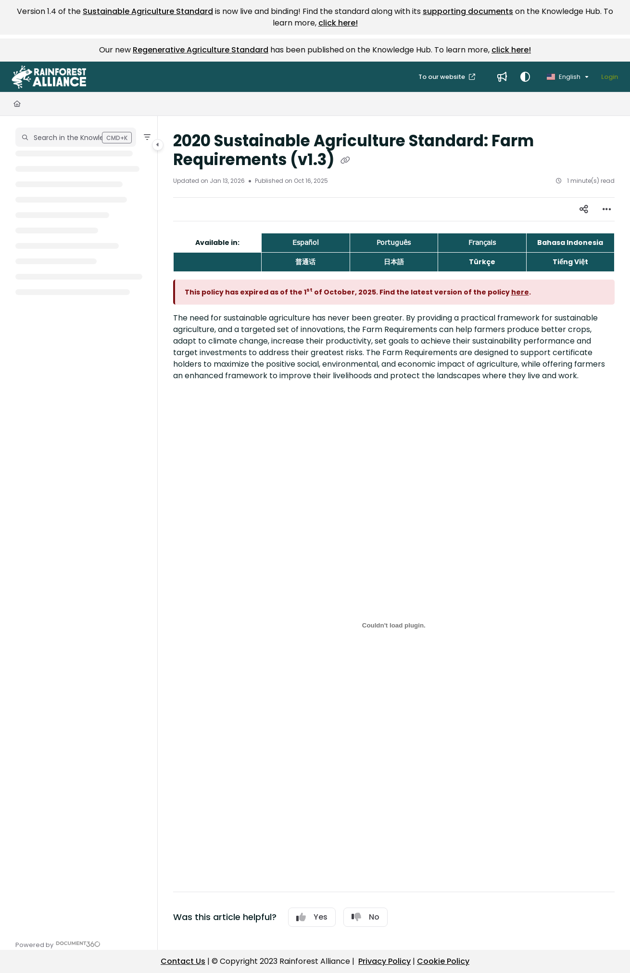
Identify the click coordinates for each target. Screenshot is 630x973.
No (365, 916)
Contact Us (183, 961)
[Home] (17, 104)
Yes (312, 916)
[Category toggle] (158, 145)
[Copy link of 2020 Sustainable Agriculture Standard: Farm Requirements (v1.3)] (345, 160)
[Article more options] (607, 209)
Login (609, 76)
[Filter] (147, 137)
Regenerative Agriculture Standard (200, 49)
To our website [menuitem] (442, 76)
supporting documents (468, 11)
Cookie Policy (443, 961)
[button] (49, 77)
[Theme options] (525, 77)
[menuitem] (502, 77)
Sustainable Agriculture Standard (148, 11)
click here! (338, 22)
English (563, 76)
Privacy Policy (384, 961)
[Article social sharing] (584, 209)
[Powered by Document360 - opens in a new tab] (58, 944)
